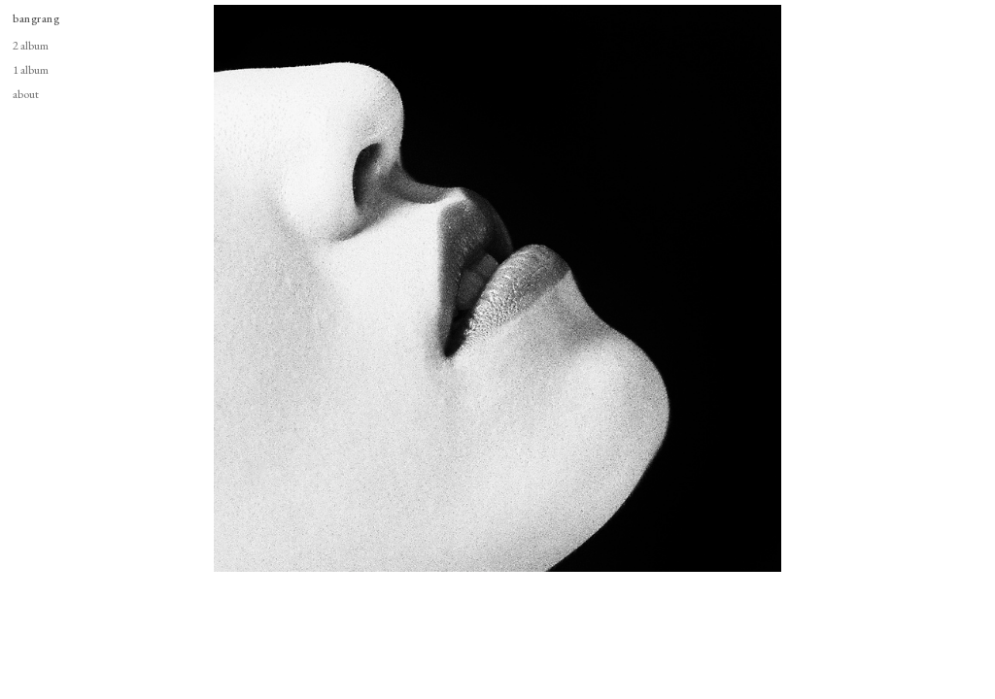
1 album (31, 69)
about (26, 93)
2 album (31, 45)
